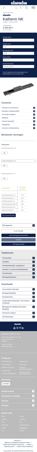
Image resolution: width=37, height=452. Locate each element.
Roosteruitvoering (8, 63)
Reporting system (9, 446)
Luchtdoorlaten (5, 370)
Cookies (29, 444)
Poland (4, 428)
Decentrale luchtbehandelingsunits (26, 368)
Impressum (17, 440)
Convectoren (23, 364)
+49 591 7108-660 (6, 344)
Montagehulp (6, 124)
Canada (4, 419)
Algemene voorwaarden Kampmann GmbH (17, 442)
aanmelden (6, 383)
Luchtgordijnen (23, 361)
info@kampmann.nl (7, 346)
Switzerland (5, 425)
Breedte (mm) (7, 37)
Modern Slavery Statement (25, 446)
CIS (3, 431)
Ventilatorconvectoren (7, 367)
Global (3, 416)
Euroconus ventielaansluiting (10, 128)
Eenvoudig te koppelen (8, 114)
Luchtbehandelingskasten (9, 373)
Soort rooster (7, 57)
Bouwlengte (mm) (8, 50)
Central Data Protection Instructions (13, 444)
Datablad (18, 239)
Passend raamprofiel (8, 121)
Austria (22, 416)
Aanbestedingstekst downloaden (18, 235)
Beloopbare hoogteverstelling (10, 111)
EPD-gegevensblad (18, 244)
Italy (21, 422)
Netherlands (23, 428)
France (22, 431)
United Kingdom (24, 425)
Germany (22, 419)
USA (3, 422)
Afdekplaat (5, 118)
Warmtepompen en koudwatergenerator (25, 373)
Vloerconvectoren (6, 361)
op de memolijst (18, 231)
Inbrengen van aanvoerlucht (10, 107)
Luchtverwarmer (6, 364)
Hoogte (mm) (7, 44)
